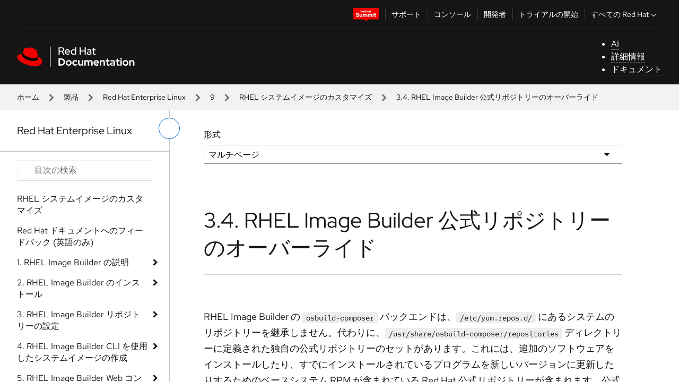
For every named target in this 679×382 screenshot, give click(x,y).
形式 (212, 134)
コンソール (452, 14)
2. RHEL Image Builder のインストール (78, 288)
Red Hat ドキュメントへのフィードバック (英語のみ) (80, 236)
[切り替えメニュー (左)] (169, 128)
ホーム (28, 97)
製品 (71, 97)
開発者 (495, 14)
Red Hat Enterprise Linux (144, 97)
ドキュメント (636, 69)
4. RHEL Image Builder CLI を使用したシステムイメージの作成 (82, 352)
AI (615, 43)
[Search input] (84, 170)
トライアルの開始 (548, 14)
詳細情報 (628, 56)
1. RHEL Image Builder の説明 (73, 262)
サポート (406, 14)
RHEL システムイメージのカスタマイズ (305, 97)
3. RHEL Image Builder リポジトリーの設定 (78, 320)
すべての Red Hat (624, 14)
